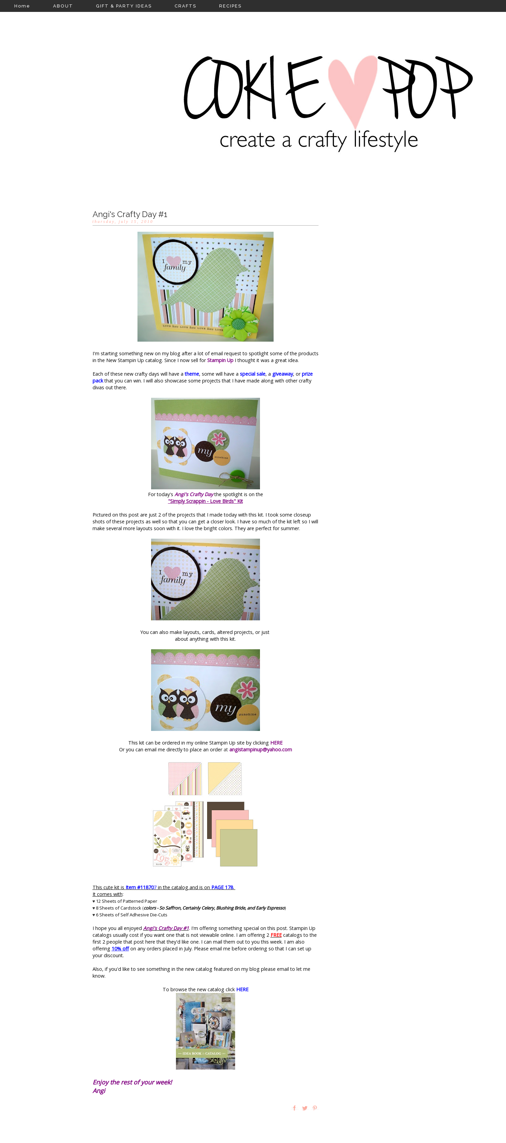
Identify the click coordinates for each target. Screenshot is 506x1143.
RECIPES (230, 6)
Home (22, 6)
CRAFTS (185, 6)
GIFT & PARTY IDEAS (124, 6)
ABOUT (63, 6)
